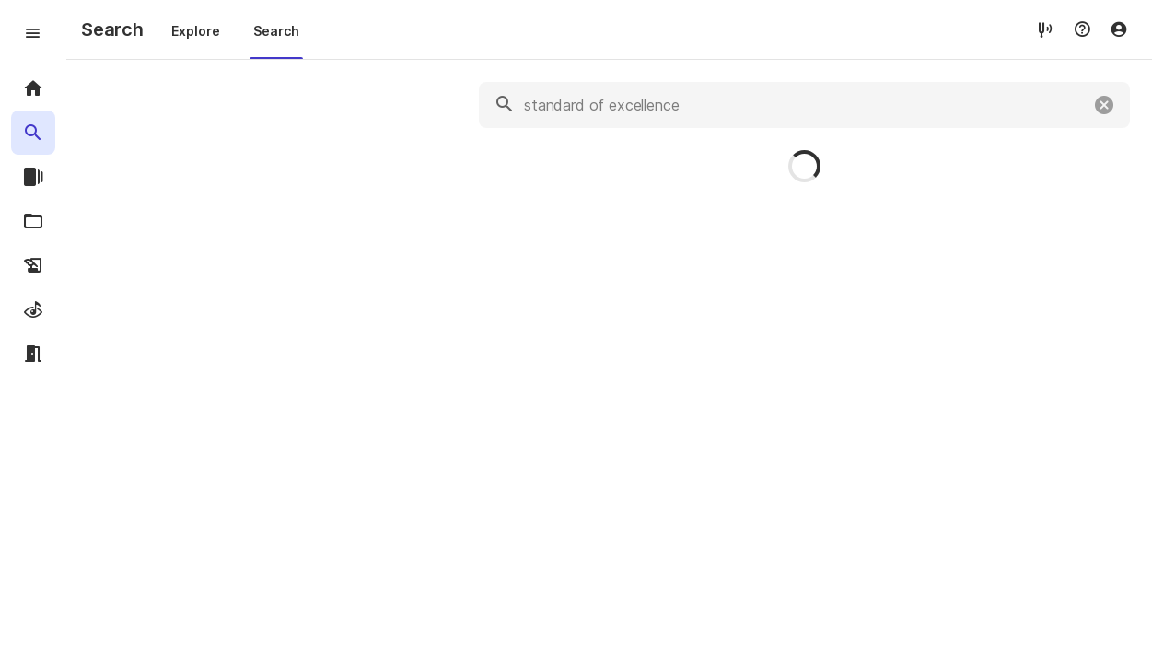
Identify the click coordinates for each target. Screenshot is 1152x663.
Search (276, 31)
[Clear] (1104, 105)
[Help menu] (1082, 29)
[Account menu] (1118, 29)
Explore (195, 31)
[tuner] (1045, 29)
